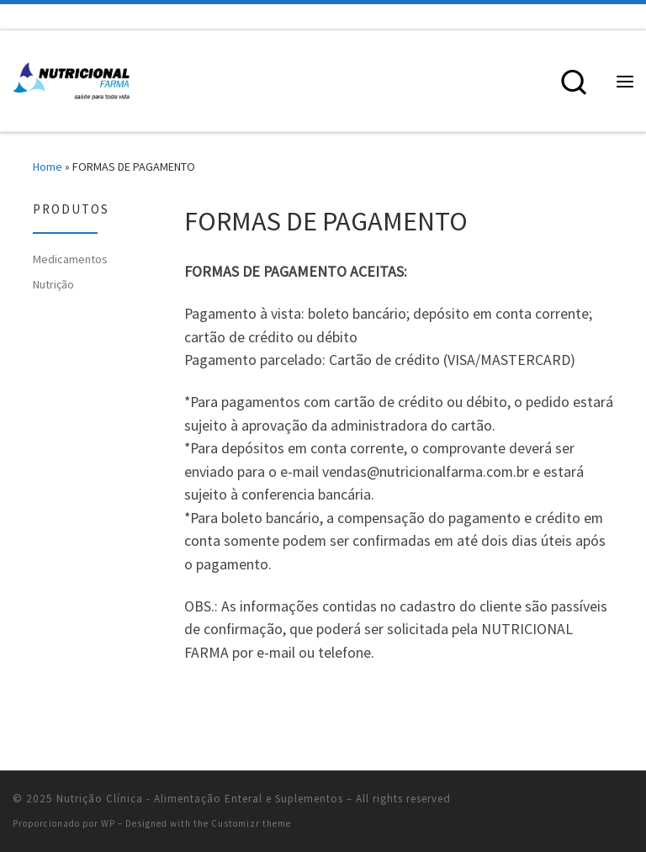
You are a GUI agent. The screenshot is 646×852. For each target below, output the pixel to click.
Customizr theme (251, 823)
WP (108, 823)
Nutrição (53, 284)
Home (47, 166)
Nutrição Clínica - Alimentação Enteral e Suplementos (199, 798)
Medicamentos (70, 259)
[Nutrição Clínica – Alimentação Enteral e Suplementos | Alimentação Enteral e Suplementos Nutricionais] (71, 79)
